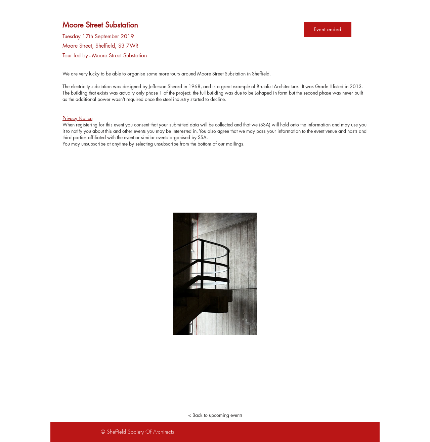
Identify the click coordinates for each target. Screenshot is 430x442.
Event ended (327, 29)
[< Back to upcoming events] (215, 415)
